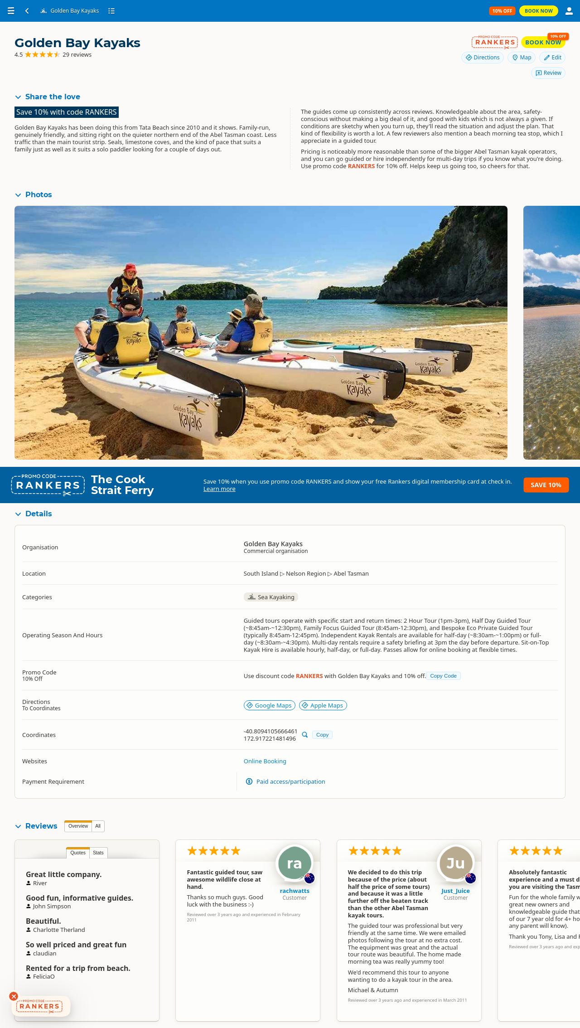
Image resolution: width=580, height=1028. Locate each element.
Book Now (539, 11)
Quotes (78, 852)
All (98, 826)
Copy (322, 734)
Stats (98, 852)
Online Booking (265, 761)
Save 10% (546, 484)
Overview (78, 826)
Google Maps (269, 705)
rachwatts (294, 891)
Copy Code (443, 676)
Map (522, 57)
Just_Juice (455, 891)
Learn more (219, 489)
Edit (552, 57)
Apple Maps (322, 705)
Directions (482, 57)
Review (548, 73)
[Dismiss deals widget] (13, 996)
